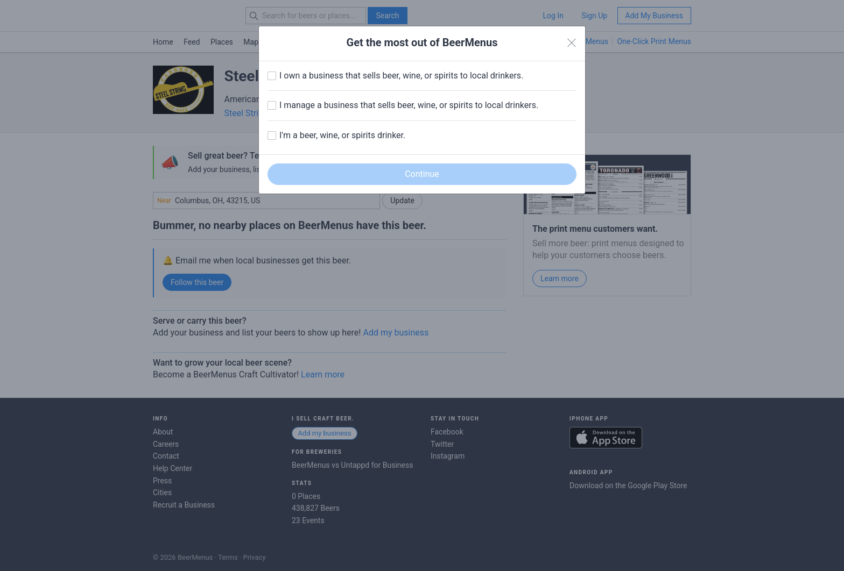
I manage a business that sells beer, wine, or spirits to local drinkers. (408, 105)
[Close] (571, 43)
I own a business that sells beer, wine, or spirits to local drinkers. (401, 75)
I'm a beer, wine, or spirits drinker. (342, 135)
